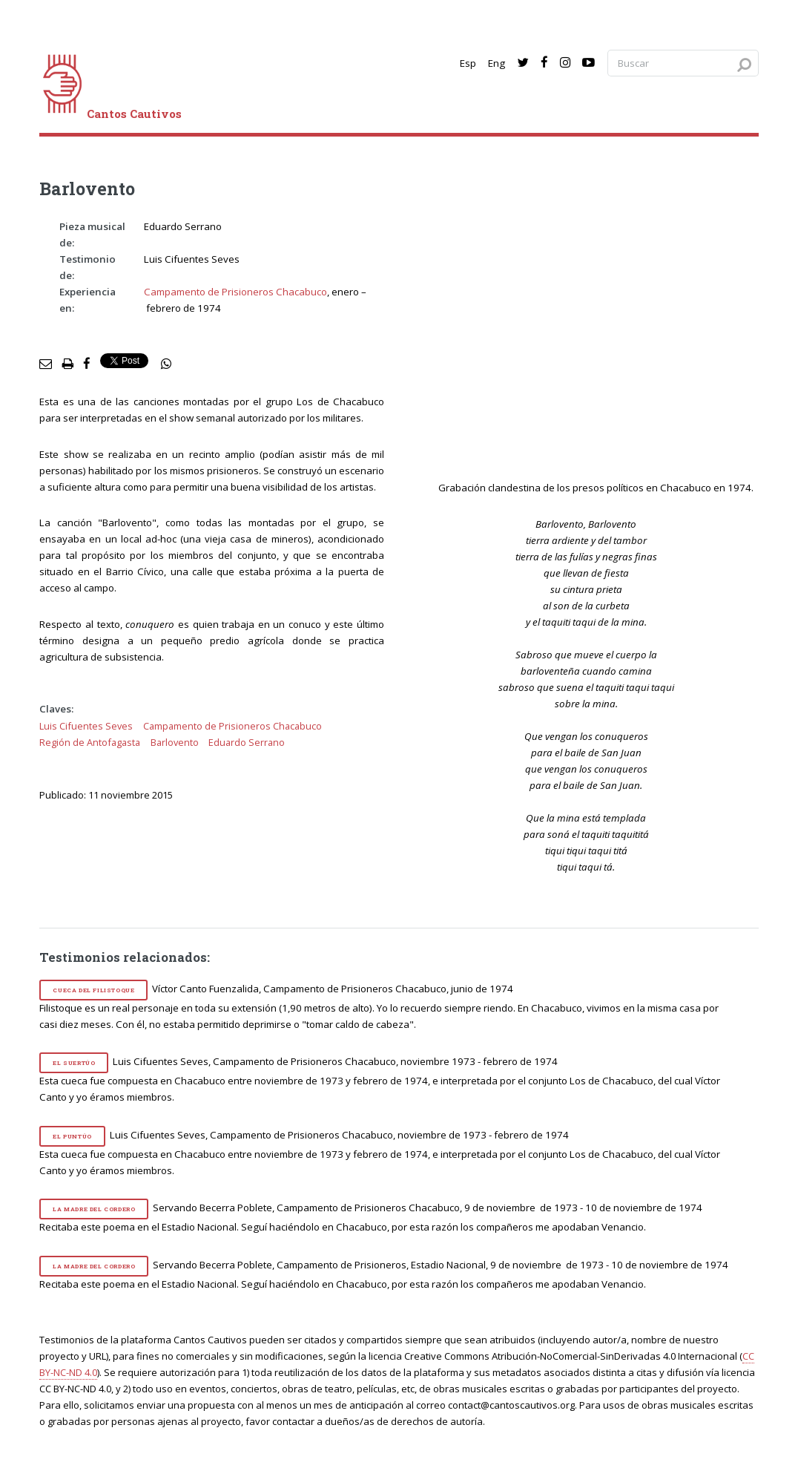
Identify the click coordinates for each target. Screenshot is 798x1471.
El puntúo (72, 1136)
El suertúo (74, 1063)
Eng (496, 63)
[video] (596, 347)
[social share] (166, 364)
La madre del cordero (94, 1209)
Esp (468, 63)
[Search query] (683, 63)
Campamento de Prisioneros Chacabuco (235, 291)
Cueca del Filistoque (93, 990)
